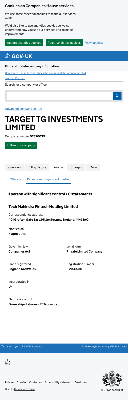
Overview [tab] (14, 167)
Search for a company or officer (26, 84)
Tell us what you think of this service (21, 346)
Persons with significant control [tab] (48, 179)
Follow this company (21, 145)
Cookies (21, 382)
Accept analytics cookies (24, 43)
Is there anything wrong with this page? (104, 346)
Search (117, 96)
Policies (9, 382)
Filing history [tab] (37, 167)
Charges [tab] (76, 167)
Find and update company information (32, 66)
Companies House (24, 389)
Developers (81, 382)
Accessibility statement (58, 382)
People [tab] (58, 167)
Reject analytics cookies (64, 43)
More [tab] (93, 167)
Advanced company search (23, 109)
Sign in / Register (15, 78)
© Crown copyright (112, 389)
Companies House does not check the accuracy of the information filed (45, 73)
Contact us (35, 382)
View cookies (94, 42)
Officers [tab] (15, 179)
